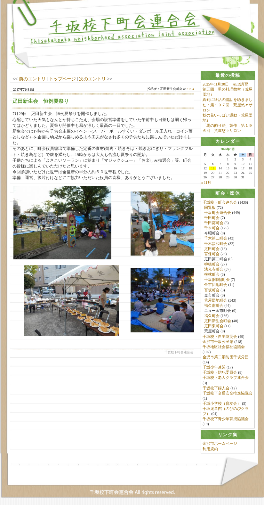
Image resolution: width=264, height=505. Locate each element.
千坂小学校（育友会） (222, 403)
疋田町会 (212, 249)
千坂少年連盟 (214, 368)
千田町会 (212, 218)
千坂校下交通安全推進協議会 (227, 393)
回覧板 (210, 207)
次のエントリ (92, 78)
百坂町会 (212, 290)
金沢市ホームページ (220, 444)
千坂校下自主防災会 (220, 336)
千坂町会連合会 (217, 213)
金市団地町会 (215, 285)
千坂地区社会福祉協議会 (224, 347)
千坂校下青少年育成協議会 (226, 419)
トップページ (62, 78)
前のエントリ (32, 78)
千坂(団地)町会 (217, 280)
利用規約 (210, 449)
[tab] (228, 75)
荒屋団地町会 (215, 300)
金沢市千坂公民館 (218, 342)
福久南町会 (213, 305)
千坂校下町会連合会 (220, 202)
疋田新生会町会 (217, 321)
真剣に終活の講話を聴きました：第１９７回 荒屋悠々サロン (227, 105)
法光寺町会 (213, 270)
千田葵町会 (213, 223)
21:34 (190, 89)
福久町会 (212, 316)
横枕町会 (212, 275)
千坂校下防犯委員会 (220, 373)
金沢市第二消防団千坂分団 (226, 357)
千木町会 (212, 228)
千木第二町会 (215, 238)
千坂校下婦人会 (216, 388)
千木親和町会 (215, 244)
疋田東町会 (213, 326)
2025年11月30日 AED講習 (225, 84)
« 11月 (206, 183)
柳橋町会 (212, 264)
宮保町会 (212, 254)
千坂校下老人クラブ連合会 (226, 378)
